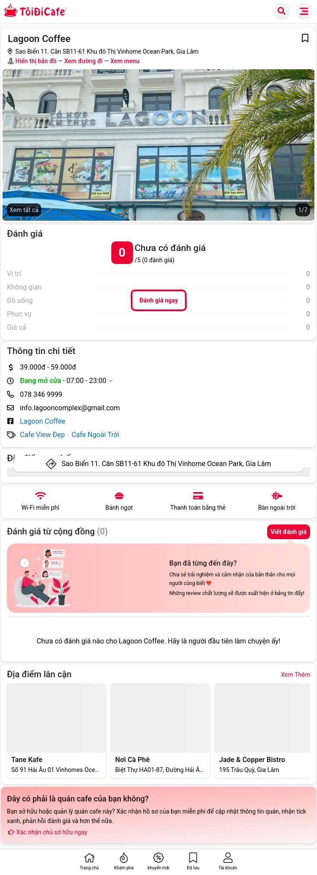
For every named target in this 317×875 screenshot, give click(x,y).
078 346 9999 (41, 394)
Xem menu (124, 61)
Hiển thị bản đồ (35, 61)
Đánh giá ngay (158, 300)
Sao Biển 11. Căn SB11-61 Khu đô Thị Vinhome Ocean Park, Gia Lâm (166, 464)
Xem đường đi (83, 61)
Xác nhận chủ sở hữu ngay (47, 832)
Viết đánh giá (289, 531)
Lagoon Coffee (42, 421)
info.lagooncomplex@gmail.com (70, 408)
